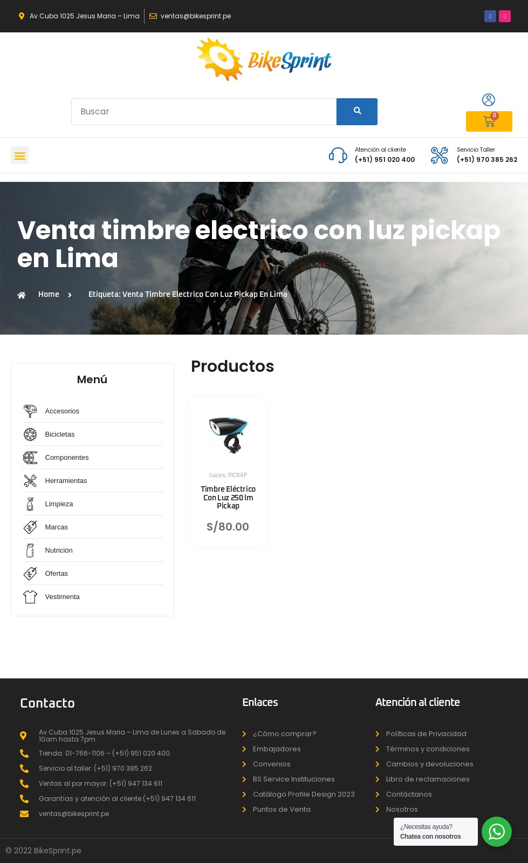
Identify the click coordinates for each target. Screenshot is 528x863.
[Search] (357, 111)
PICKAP (237, 475)
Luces (217, 475)
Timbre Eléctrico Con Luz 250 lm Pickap (228, 497)
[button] (20, 155)
